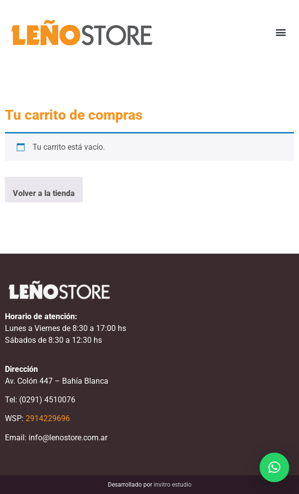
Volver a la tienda (44, 193)
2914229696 (48, 418)
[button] (281, 32)
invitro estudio (173, 484)
